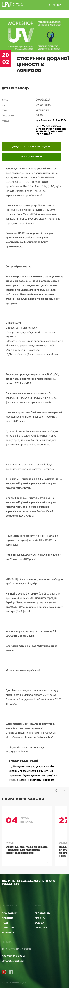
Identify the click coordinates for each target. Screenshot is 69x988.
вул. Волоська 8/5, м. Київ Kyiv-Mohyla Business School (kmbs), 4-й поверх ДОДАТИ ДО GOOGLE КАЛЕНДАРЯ (51, 127)
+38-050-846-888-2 (13, 956)
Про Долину (9, 913)
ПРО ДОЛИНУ (42, 913)
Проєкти (7, 918)
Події (5, 923)
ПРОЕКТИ (40, 918)
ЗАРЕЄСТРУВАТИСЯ (31, 157)
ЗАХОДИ (39, 923)
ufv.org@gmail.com (13, 961)
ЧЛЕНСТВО (41, 928)
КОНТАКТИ (8, 932)
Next (64, 790)
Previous (56, 790)
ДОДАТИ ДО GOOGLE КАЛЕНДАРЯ (31, 146)
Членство (8, 928)
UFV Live (55, 5)
